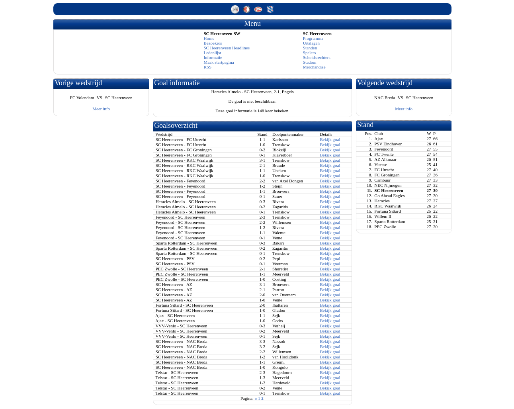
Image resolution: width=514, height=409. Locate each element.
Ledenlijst (212, 52)
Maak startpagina (218, 62)
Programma (313, 38)
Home (208, 38)
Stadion (310, 62)
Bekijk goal (330, 139)
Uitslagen (311, 43)
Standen (310, 47)
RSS (207, 67)
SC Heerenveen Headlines (226, 47)
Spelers (309, 52)
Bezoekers (212, 43)
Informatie (212, 57)
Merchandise (314, 67)
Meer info (101, 108)
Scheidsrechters (316, 57)
